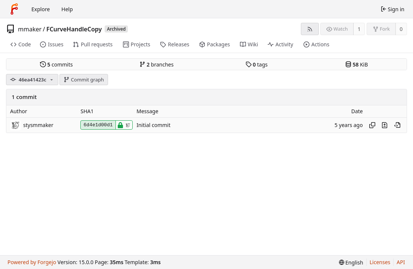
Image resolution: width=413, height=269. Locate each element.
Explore (40, 9)
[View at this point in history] (397, 125)
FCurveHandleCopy (74, 29)
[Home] (14, 9)
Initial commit (153, 125)
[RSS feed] (309, 29)
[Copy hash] (372, 125)
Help (67, 9)
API (401, 262)
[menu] (351, 262)
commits (56, 64)
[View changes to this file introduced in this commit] (384, 125)
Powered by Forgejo (31, 262)
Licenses (380, 262)
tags (257, 64)
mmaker (29, 29)
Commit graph (84, 79)
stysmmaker (38, 125)
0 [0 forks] (401, 29)
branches (156, 64)
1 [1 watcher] (359, 29)
